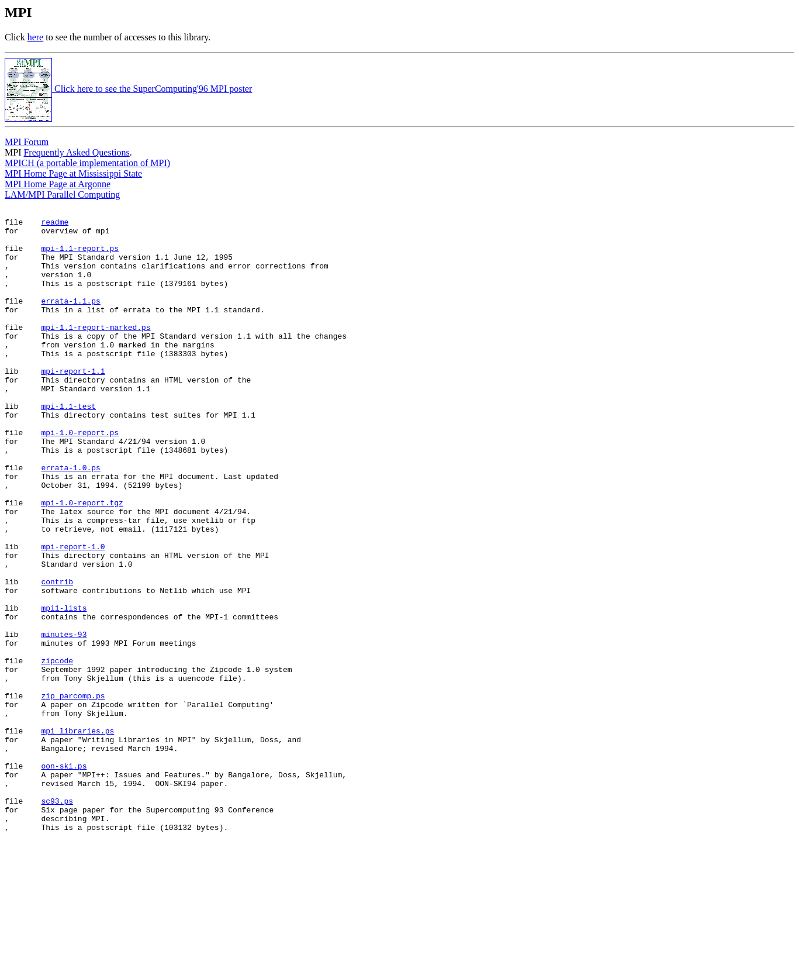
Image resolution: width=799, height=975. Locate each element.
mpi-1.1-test (68, 446)
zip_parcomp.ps (73, 793)
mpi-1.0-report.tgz (82, 562)
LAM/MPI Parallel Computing (62, 194)
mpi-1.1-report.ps (80, 256)
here (35, 37)
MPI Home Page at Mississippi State (73, 173)
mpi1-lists (64, 688)
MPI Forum (27, 142)
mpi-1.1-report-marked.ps (95, 351)
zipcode (57, 751)
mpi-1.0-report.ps (80, 478)
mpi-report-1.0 (73, 614)
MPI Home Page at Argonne (57, 184)
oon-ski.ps (64, 878)
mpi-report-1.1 (73, 404)
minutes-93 (64, 720)
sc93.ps (57, 920)
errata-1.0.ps (70, 520)
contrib (57, 657)
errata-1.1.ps (70, 320)
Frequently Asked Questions (76, 152)
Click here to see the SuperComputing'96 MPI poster (128, 89)
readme (54, 225)
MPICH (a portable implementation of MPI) (87, 163)
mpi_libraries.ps (77, 836)
